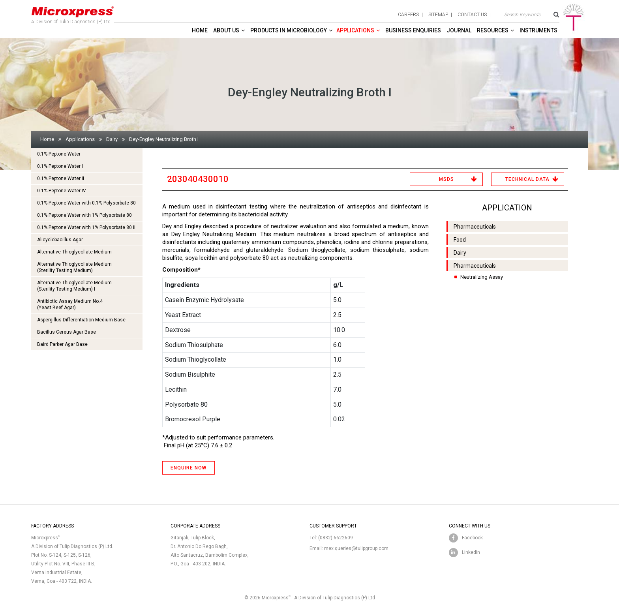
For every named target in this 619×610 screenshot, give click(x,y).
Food (460, 239)
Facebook (472, 537)
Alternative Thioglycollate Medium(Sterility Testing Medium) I (74, 286)
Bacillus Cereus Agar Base (66, 332)
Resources (492, 30)
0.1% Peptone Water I (60, 166)
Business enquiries (413, 30)
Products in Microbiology (288, 30)
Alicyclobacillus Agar (60, 239)
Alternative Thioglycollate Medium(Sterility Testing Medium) (74, 267)
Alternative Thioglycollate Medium (74, 252)
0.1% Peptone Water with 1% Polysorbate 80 (84, 215)
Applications (355, 30)
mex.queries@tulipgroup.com (356, 548)
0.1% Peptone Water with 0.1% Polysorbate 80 (86, 203)
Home (200, 30)
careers (408, 14)
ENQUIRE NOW (188, 468)
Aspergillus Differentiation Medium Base (81, 320)
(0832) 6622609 (335, 538)
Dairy (112, 139)
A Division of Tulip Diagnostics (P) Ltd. (72, 13)
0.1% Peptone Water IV (61, 190)
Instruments (538, 30)
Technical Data (527, 179)
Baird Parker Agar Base (62, 344)
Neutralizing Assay (481, 277)
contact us (472, 14)
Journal (458, 30)
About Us (226, 30)
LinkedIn (471, 552)
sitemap (438, 14)
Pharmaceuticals (475, 226)
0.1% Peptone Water (59, 154)
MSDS (446, 179)
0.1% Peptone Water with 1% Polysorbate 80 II (86, 227)
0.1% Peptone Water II (60, 178)
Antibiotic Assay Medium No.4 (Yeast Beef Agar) (70, 304)
